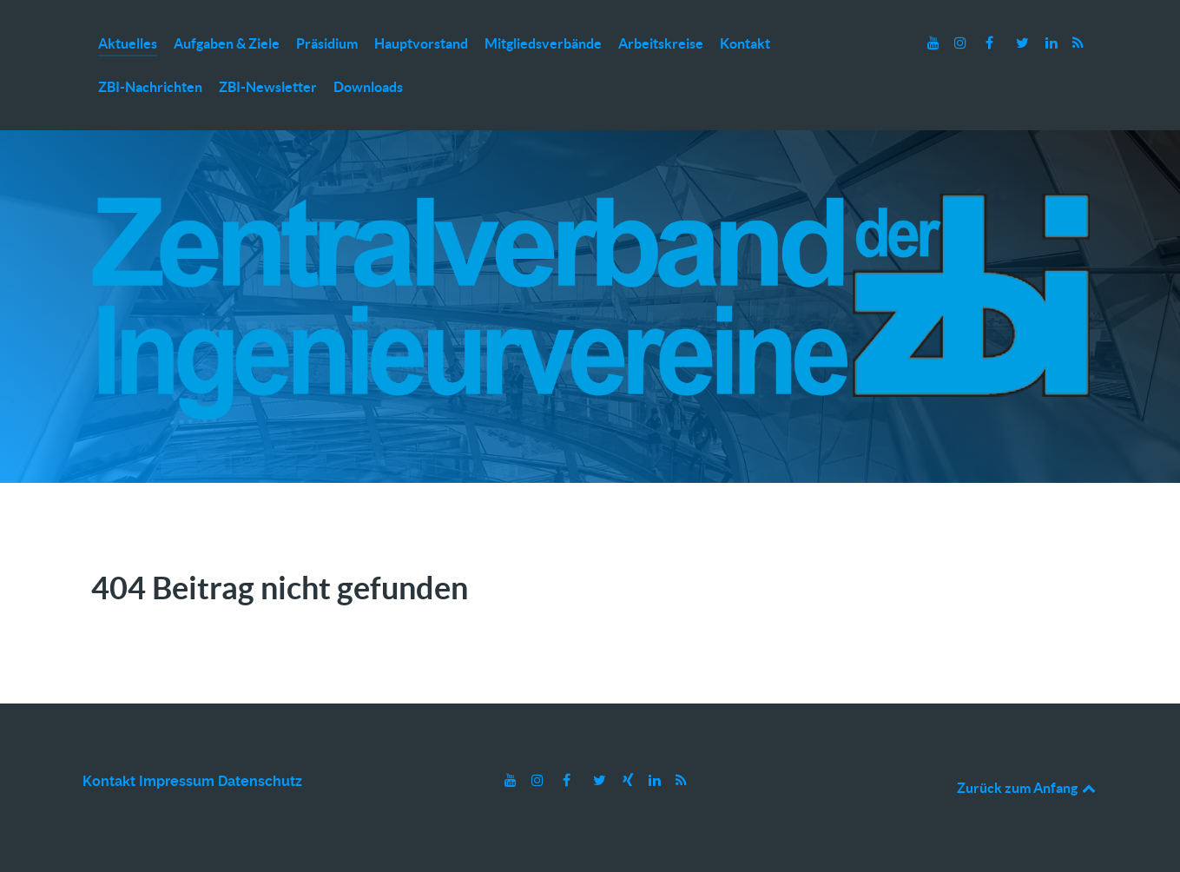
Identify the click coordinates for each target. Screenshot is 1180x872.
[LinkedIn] (1053, 43)
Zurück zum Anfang (1027, 788)
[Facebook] (991, 43)
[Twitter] (1024, 43)
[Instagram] (961, 43)
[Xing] (630, 780)
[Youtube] (935, 43)
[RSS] (1078, 43)
